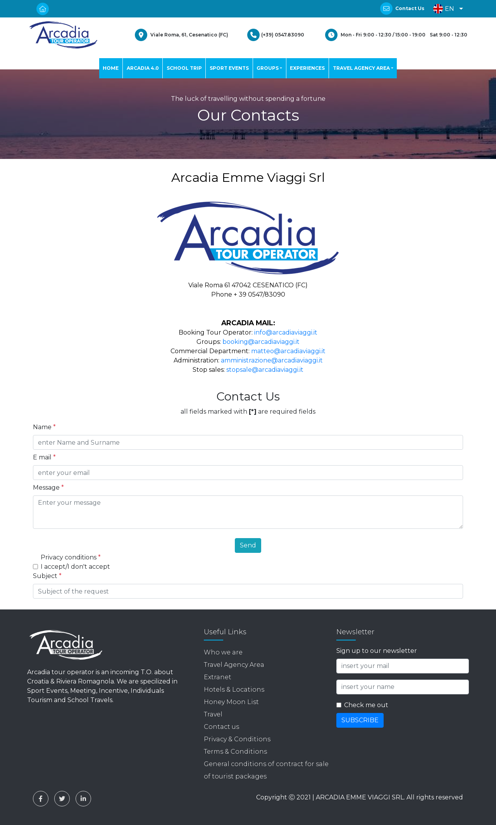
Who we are (223, 652)
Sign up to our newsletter (376, 650)
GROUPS (268, 68)
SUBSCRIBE (360, 720)
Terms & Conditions (235, 751)
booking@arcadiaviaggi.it (261, 341)
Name (44, 427)
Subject (47, 576)
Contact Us (409, 8)
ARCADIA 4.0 (143, 68)
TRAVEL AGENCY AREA (361, 68)
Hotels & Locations (234, 689)
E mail (44, 457)
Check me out (366, 705)
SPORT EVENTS (229, 68)
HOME (111, 68)
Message (48, 487)
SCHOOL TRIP (184, 68)
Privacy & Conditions (237, 739)
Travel (213, 714)
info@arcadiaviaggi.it (285, 332)
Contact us (221, 726)
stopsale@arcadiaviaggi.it (264, 369)
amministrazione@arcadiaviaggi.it (272, 360)
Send (248, 545)
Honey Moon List (231, 702)
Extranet (217, 677)
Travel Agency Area (234, 664)
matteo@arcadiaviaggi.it (288, 351)
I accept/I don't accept (75, 566)
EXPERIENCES (307, 68)
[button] (446, 9)
